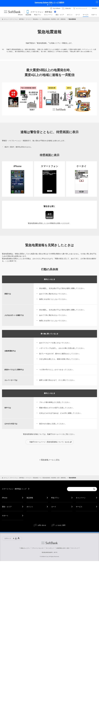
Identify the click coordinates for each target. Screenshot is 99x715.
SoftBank (12, 11)
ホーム (6, 19)
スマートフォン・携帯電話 (17, 19)
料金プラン (55, 498)
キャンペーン (81, 498)
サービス (28, 19)
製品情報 (30, 498)
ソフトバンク (49, 543)
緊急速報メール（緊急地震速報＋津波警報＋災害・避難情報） (49, 19)
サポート (5, 515)
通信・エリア (7, 507)
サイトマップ (74, 548)
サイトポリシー (50, 548)
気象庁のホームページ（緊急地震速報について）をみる (51, 442)
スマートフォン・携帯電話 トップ (14, 489)
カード (53, 507)
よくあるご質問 (60, 525)
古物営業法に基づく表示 (62, 548)
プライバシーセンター (38, 548)
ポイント (30, 507)
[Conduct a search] (79, 489)
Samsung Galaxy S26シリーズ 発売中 (49, 2)
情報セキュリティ (25, 548)
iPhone (4, 498)
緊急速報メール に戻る (49, 460)
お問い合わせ (42, 525)
